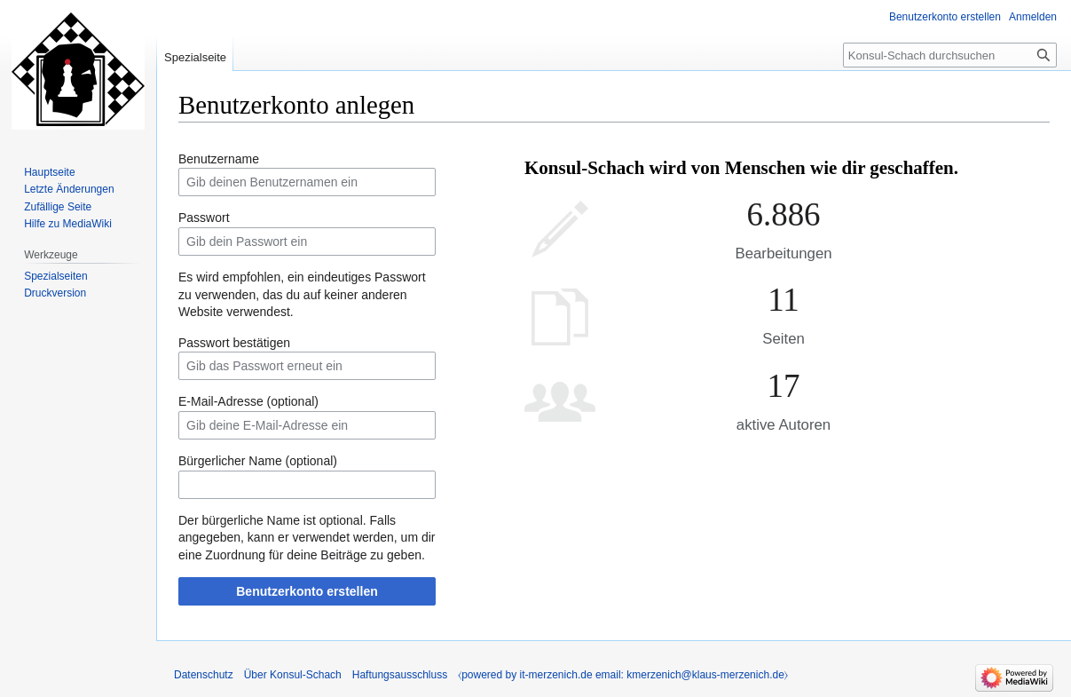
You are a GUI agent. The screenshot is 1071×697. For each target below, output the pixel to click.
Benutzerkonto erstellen (306, 591)
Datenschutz (203, 675)
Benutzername (218, 159)
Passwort (204, 217)
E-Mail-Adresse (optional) (248, 401)
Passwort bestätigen (234, 343)
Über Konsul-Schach (293, 675)
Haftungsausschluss (399, 675)
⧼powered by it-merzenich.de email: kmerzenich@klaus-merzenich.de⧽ (623, 675)
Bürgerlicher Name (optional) (257, 461)
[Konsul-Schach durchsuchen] (950, 55)
